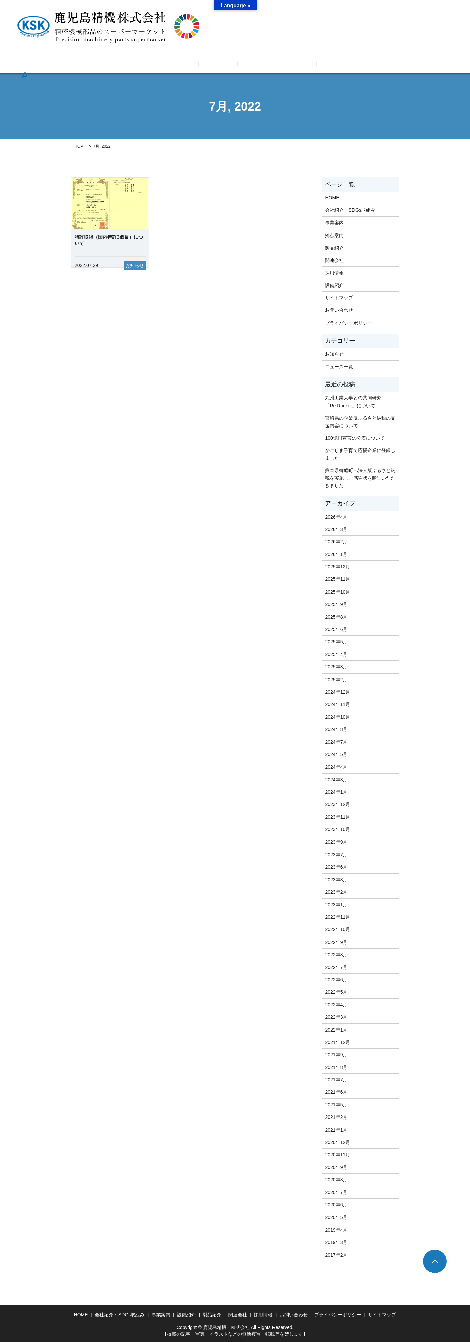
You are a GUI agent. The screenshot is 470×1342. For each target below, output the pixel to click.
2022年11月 (337, 917)
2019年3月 (336, 1242)
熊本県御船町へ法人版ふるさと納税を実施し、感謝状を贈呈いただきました (360, 478)
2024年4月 (336, 767)
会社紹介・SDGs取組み (142, 65)
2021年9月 (336, 1054)
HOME (69, 65)
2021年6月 (336, 1092)
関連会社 (308, 65)
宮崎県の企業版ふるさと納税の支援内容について (360, 421)
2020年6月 (336, 1204)
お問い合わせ (373, 65)
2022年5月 (336, 992)
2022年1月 (336, 1030)
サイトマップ (339, 297)
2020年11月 (337, 1154)
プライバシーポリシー (348, 323)
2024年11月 (337, 704)
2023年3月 (336, 879)
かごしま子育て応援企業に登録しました (360, 454)
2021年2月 (336, 1117)
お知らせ (96, 65)
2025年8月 (336, 617)
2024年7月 (336, 742)
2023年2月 (336, 892)
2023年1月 (336, 904)
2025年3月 (336, 666)
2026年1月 (336, 554)
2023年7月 (336, 854)
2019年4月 (336, 1230)
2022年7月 (336, 967)
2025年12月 (337, 566)
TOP (79, 146)
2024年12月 (337, 692)
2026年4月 (336, 517)
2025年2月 (336, 679)
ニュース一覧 (339, 366)
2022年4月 (336, 1004)
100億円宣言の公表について (354, 438)
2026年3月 (336, 529)
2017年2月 (336, 1255)
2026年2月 (336, 541)
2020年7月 (336, 1192)
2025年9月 (336, 604)
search (403, 65)
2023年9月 (336, 842)
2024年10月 (337, 717)
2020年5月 (336, 1217)
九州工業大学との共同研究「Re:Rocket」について (353, 401)
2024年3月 (336, 779)
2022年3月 (336, 1017)
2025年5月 (336, 641)
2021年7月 (336, 1079)
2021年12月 (337, 1042)
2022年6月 (336, 979)
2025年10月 (337, 592)
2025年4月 (336, 654)
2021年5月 (336, 1104)
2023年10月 (337, 829)
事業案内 (188, 65)
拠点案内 (218, 65)
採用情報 (338, 65)
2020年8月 (336, 1179)
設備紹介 (248, 65)
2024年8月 (336, 729)
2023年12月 (337, 804)
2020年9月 (336, 1167)
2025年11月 (337, 579)
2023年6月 (336, 867)
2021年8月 (336, 1067)
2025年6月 (336, 629)
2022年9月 (336, 942)
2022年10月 (337, 929)
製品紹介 (278, 65)
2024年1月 (336, 792)
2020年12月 (337, 1142)
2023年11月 (337, 817)
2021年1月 (336, 1130)
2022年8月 (336, 954)
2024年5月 (336, 754)
